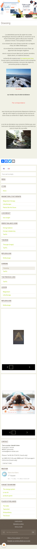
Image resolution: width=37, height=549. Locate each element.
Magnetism (6, 292)
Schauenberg (7, 512)
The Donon (6, 515)
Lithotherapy (7, 295)
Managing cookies (18, 524)
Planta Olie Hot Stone (9, 207)
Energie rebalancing (9, 231)
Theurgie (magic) (8, 244)
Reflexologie (7, 258)
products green (7, 496)
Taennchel (6, 509)
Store (4, 191)
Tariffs (5, 234)
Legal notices (18, 521)
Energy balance (8, 228)
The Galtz (6, 506)
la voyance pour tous (27, 58)
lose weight (6, 217)
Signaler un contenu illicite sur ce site (18, 541)
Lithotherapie (7, 204)
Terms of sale (18, 526)
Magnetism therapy (9, 201)
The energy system (9, 489)
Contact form (7, 463)
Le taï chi (5, 492)
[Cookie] (4, 545)
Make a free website (13, 538)
